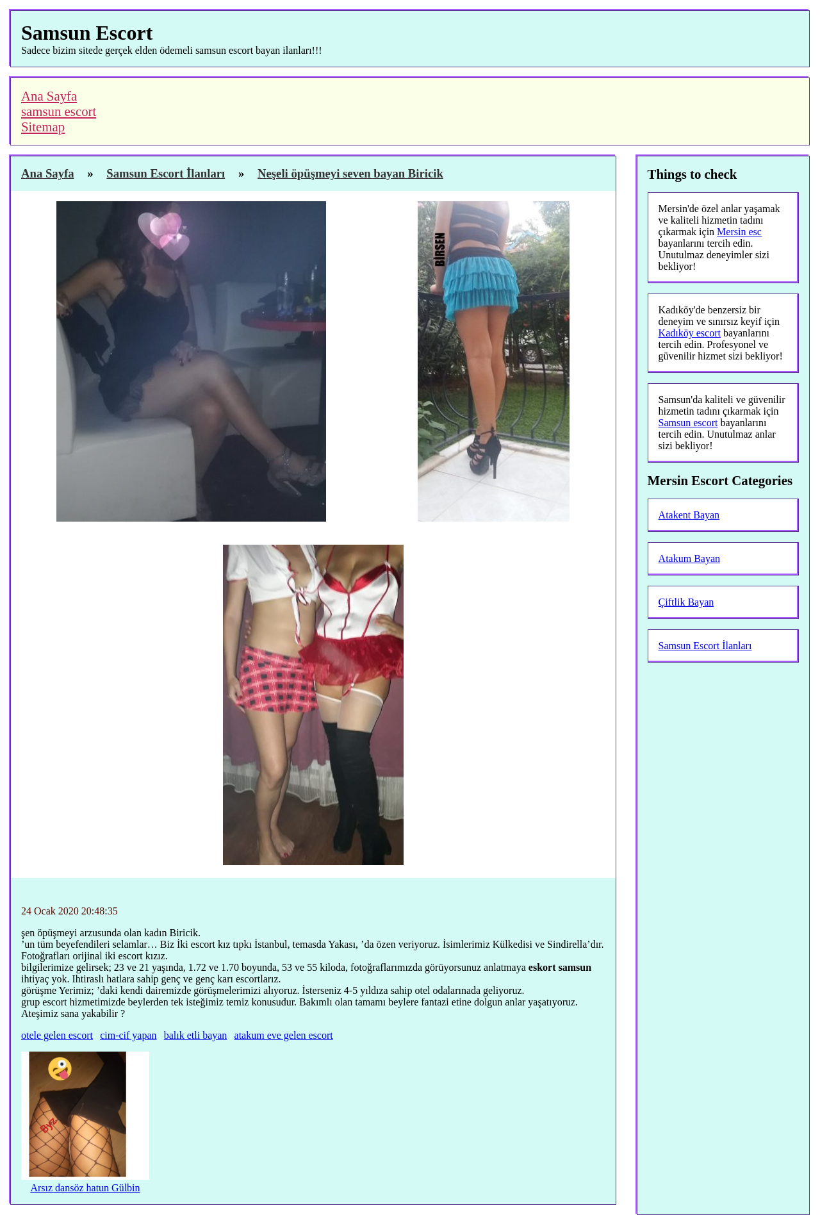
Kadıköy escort (690, 332)
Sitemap (43, 126)
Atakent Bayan (689, 514)
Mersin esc (739, 231)
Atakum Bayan (689, 558)
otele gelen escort (57, 1035)
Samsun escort (688, 422)
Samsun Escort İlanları (705, 645)
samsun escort (58, 111)
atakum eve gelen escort (283, 1035)
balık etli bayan (195, 1035)
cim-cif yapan (128, 1035)
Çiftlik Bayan (686, 602)
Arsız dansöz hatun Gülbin (85, 1187)
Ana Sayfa (49, 95)
